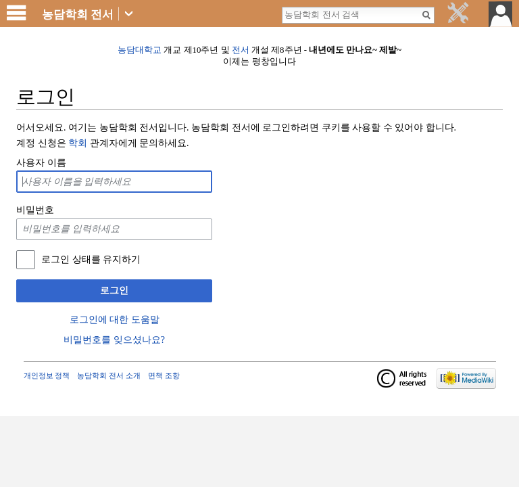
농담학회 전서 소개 (109, 375)
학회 (77, 143)
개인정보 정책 (47, 375)
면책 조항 (164, 375)
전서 (240, 50)
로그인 (114, 290)
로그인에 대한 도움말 (114, 320)
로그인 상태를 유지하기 (91, 259)
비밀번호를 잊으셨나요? (114, 340)
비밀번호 (35, 210)
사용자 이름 (41, 163)
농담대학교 (140, 50)
